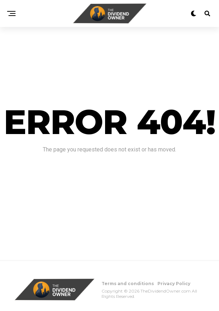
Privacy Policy (173, 283)
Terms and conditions (128, 283)
